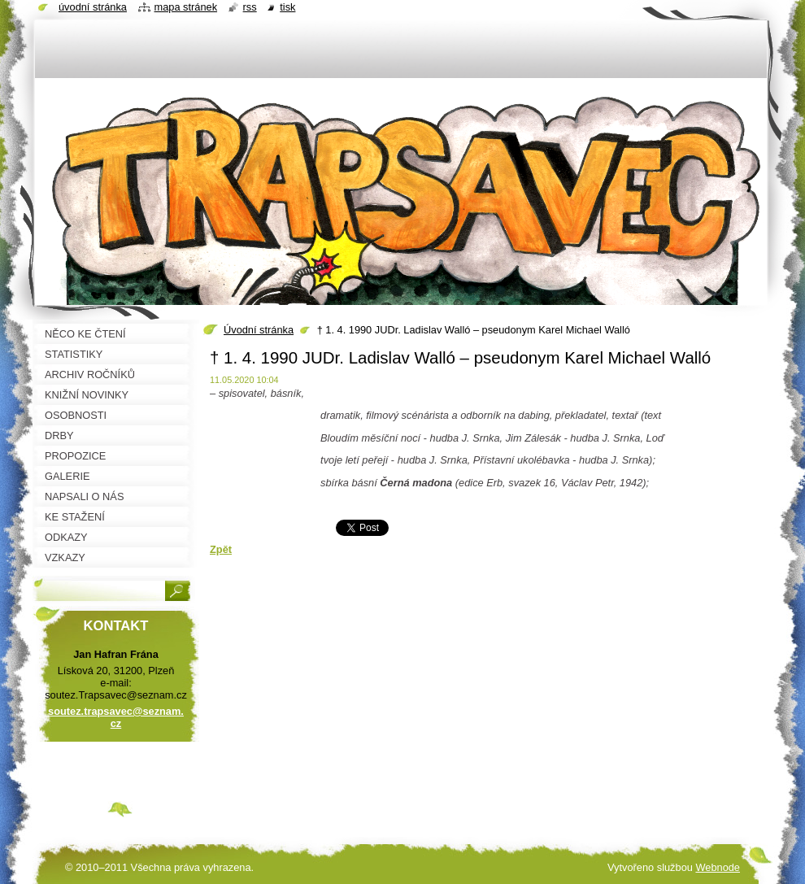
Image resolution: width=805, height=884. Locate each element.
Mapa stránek (186, 7)
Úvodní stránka (259, 330)
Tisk (287, 7)
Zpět (221, 549)
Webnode (717, 867)
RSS (250, 7)
